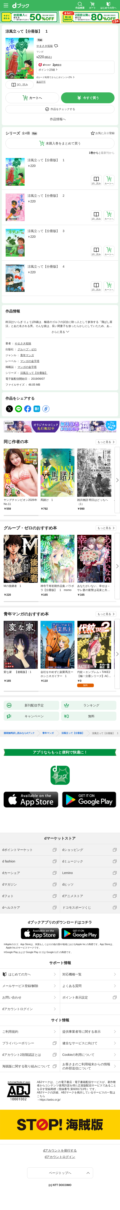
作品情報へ (58, 119)
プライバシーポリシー (18, 1043)
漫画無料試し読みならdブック (19, 733)
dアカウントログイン (17, 1009)
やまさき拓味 (44, 46)
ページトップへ (60, 1173)
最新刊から (108, 152)
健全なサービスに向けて (79, 1043)
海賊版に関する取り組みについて (26, 1066)
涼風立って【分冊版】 (34, 373)
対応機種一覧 (72, 974)
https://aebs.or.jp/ (50, 1099)
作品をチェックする (63, 109)
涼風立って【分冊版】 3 (46, 231)
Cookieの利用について (78, 1054)
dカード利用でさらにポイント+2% (54, 77)
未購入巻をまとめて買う (63, 143)
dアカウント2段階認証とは (21, 1054)
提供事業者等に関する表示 (81, 1031)
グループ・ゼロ (27, 349)
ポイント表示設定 (75, 997)
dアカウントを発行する (60, 1150)
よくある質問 (72, 986)
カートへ (35, 98)
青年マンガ (27, 355)
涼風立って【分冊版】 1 (46, 160)
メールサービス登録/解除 (20, 986)
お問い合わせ (11, 997)
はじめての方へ (16, 974)
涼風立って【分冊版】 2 (46, 195)
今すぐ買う (91, 98)
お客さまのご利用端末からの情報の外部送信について (86, 1066)
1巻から (94, 152)
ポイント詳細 (46, 69)
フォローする (56, 46)
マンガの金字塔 (29, 361)
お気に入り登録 (105, 133)
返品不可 (41, 82)
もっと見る (104, 442)
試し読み (22, 84)
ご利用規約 (10, 1031)
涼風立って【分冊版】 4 (46, 266)
